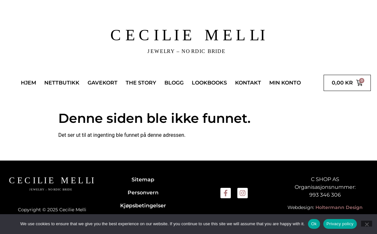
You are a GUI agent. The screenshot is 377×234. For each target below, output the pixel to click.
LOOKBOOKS (209, 83)
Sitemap (143, 179)
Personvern (143, 192)
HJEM (28, 83)
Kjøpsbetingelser (143, 205)
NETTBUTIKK (61, 83)
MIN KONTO (285, 83)
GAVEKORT (103, 83)
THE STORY (141, 83)
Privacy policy (340, 223)
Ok (314, 223)
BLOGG (174, 83)
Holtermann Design (339, 207)
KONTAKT (248, 83)
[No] (366, 224)
